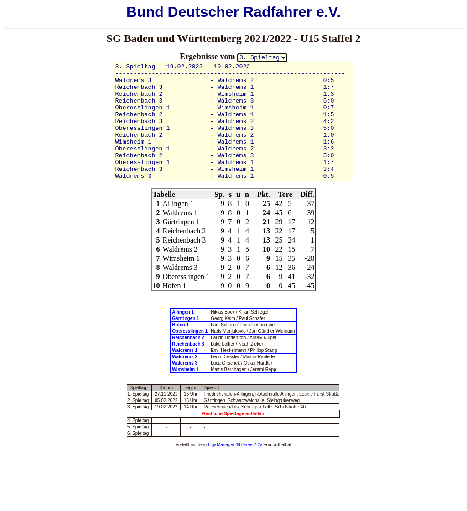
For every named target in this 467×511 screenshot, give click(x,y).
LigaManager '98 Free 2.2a (235, 444)
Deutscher (203, 12)
